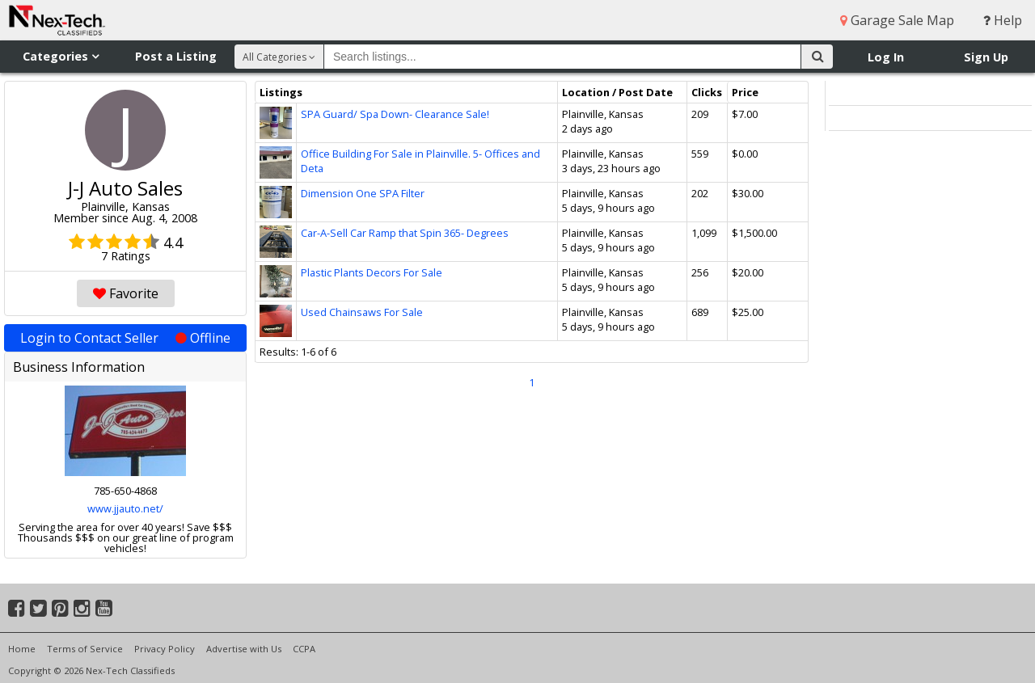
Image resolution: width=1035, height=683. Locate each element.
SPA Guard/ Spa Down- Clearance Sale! (395, 114)
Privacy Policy (164, 649)
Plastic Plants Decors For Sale (371, 272)
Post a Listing (176, 56)
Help (1002, 20)
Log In (886, 57)
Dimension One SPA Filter (363, 193)
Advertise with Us (243, 649)
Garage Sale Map (897, 20)
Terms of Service (85, 649)
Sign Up (986, 57)
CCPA (304, 649)
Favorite (125, 293)
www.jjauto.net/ (125, 508)
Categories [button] (61, 56)
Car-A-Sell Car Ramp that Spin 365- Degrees (405, 233)
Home (22, 649)
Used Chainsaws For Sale (362, 312)
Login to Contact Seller (125, 338)
